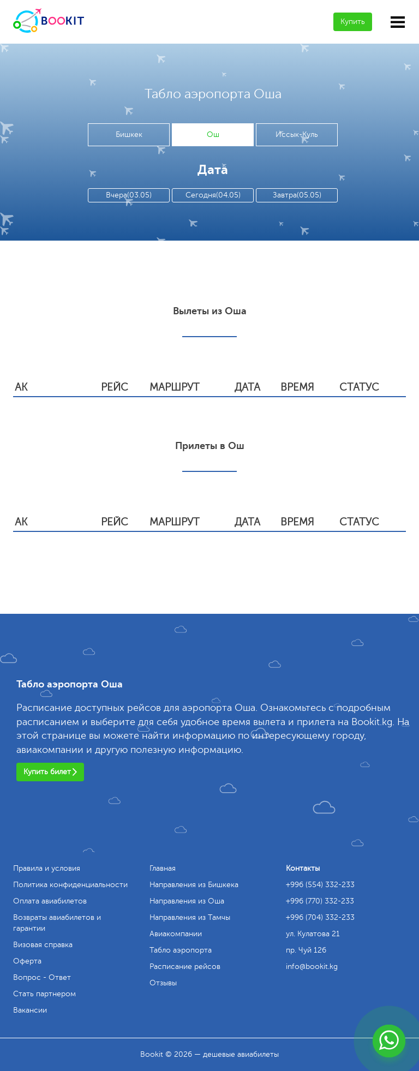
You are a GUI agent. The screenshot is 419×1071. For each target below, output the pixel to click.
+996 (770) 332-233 (320, 901)
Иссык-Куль (297, 134)
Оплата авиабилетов (50, 901)
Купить (352, 21)
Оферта (27, 961)
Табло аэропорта (180, 950)
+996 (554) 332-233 (320, 885)
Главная (162, 868)
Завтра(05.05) (297, 195)
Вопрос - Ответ (42, 977)
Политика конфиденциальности (70, 885)
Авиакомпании (175, 934)
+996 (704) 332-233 (320, 917)
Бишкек (129, 134)
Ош (213, 134)
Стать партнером (44, 994)
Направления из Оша (186, 901)
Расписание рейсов (184, 966)
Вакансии (30, 1010)
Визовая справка (43, 945)
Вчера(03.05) (129, 195)
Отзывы (163, 983)
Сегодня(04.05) (213, 195)
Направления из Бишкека (193, 885)
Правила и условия (46, 868)
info (312, 966)
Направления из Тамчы (189, 917)
